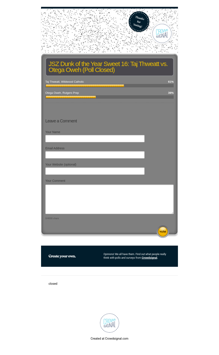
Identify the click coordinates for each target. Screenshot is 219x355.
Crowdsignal (149, 257)
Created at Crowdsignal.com (109, 338)
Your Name (52, 132)
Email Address (54, 148)
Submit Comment (162, 231)
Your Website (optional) (60, 164)
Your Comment (55, 180)
